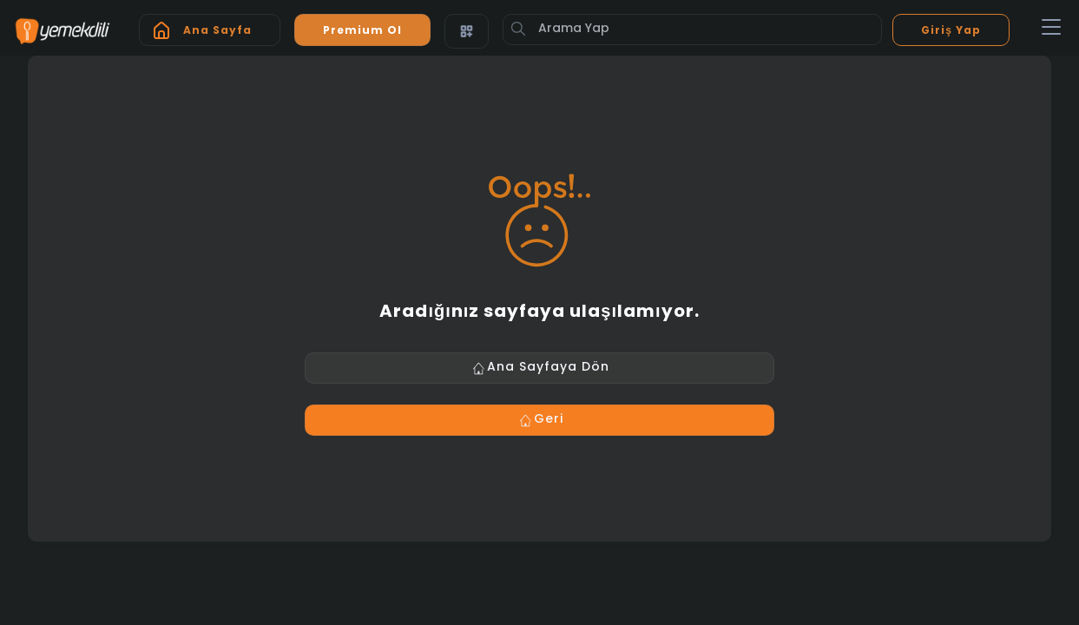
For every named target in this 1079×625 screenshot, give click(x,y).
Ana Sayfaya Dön (539, 368)
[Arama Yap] (692, 29)
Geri (539, 420)
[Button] (518, 28)
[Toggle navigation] (1051, 28)
